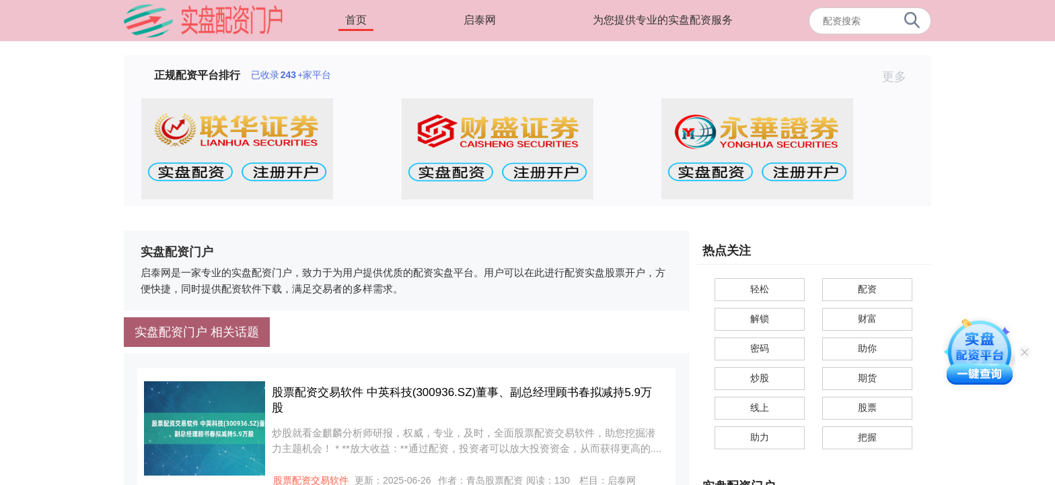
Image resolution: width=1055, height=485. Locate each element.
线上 (759, 407)
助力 (759, 437)
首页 (356, 20)
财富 (867, 318)
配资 (867, 289)
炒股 (759, 378)
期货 (867, 378)
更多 (900, 77)
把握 (867, 437)
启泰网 (480, 20)
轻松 (759, 289)
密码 (759, 348)
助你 (867, 348)
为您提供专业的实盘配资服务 (663, 20)
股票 (867, 407)
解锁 (759, 318)
